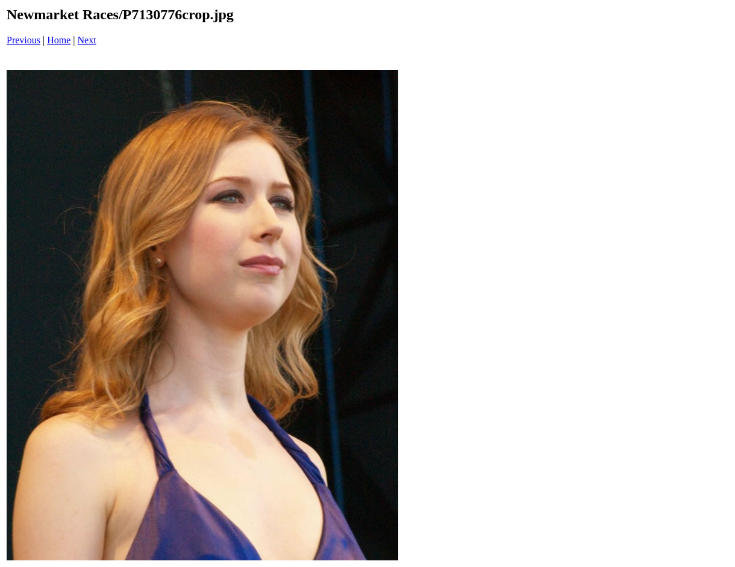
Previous (23, 40)
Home (58, 40)
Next (87, 40)
